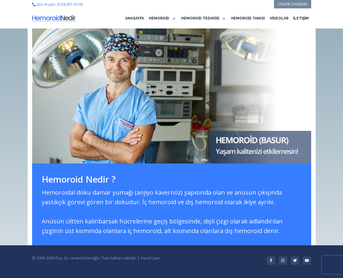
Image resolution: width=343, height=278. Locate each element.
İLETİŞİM (301, 18)
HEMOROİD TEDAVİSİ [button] (200, 18)
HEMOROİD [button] (159, 18)
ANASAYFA (134, 18)
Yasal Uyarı (150, 258)
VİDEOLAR (279, 18)
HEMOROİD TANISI (248, 18)
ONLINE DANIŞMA (293, 4)
